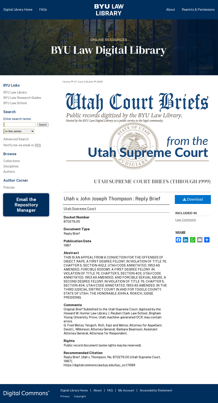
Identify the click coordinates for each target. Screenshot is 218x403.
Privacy (65, 396)
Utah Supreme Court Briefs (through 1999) (152, 181)
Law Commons (185, 220)
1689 (100, 81)
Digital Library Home (75, 390)
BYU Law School (15, 103)
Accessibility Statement (156, 390)
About (97, 390)
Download (193, 199)
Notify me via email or (22, 145)
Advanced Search (16, 139)
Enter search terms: (17, 119)
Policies (9, 187)
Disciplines (11, 166)
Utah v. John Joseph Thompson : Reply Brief (112, 199)
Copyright (80, 396)
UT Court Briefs (83, 81)
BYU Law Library (15, 92)
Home (67, 81)
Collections (11, 161)
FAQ (110, 390)
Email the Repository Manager (26, 205)
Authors (9, 171)
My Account (126, 390)
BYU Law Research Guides (22, 98)
